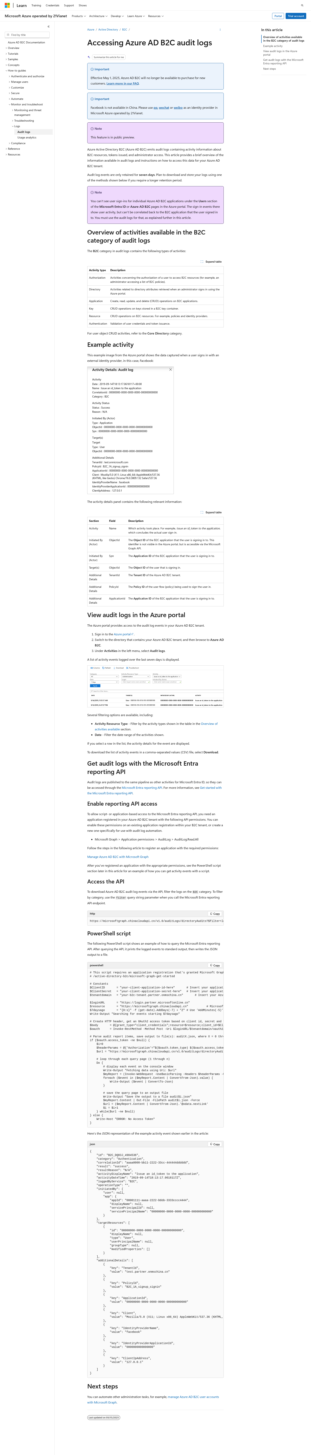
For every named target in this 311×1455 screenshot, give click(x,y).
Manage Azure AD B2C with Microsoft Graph (118, 857)
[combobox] (27, 35)
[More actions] (220, 30)
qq (155, 107)
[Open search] (302, 5)
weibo (178, 107)
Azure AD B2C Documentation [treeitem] (26, 42)
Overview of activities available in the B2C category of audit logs (283, 38)
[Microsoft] (7, 5)
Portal (278, 16)
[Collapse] (48, 26)
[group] (155, 921)
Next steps (269, 69)
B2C (124, 29)
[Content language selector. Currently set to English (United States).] (23, 1448)
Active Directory (108, 29)
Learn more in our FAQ (123, 83)
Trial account (296, 16)
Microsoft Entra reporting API (142, 787)
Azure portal (122, 634)
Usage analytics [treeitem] (26, 137)
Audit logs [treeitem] (23, 132)
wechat (164, 107)
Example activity (273, 46)
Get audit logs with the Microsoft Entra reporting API (283, 61)
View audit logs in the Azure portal (280, 52)
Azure (90, 29)
